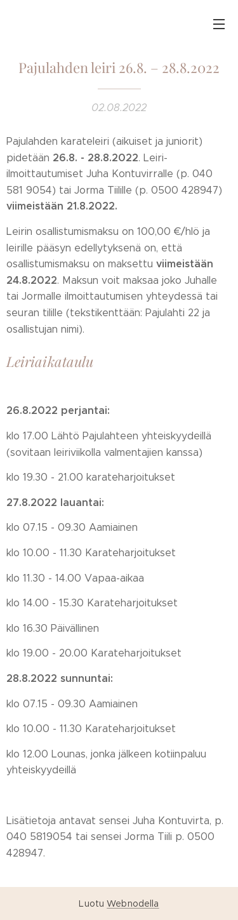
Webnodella (133, 903)
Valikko (219, 24)
